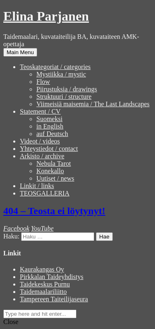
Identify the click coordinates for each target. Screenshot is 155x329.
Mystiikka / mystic (61, 74)
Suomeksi (49, 118)
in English (49, 126)
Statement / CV (40, 111)
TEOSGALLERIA (44, 193)
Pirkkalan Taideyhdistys (51, 276)
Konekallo (50, 170)
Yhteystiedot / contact (49, 148)
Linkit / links (37, 185)
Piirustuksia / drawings (66, 89)
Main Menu (20, 52)
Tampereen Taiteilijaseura (54, 299)
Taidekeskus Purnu (45, 284)
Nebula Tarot (53, 163)
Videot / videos (40, 141)
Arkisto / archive (42, 156)
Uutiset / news (55, 178)
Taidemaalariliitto (43, 291)
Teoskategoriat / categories (55, 66)
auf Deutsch (52, 133)
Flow (43, 81)
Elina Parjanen (46, 16)
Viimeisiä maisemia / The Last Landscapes (93, 103)
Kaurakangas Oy (42, 269)
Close (10, 321)
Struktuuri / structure (63, 96)
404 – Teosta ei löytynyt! (54, 210)
